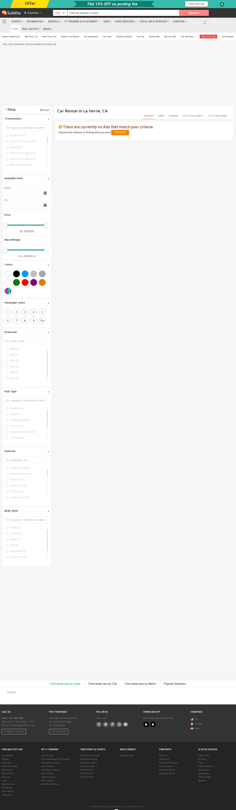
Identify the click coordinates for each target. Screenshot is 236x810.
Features (26, 443)
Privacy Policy (165, 759)
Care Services (124, 21)
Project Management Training (55, 752)
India (195, 721)
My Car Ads (170, 29)
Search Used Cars (11, 29)
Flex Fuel (16, 418)
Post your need (221, 13)
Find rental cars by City (103, 676)
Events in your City (88, 752)
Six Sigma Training (50, 762)
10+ (42, 313)
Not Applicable (20, 412)
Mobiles (202, 773)
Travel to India (126, 748)
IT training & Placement (81, 21)
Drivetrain (26, 324)
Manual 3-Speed (21, 157)
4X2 (14, 370)
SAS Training (47, 773)
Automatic (18, 127)
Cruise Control (20, 489)
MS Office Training (50, 777)
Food (200, 755)
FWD (14, 353)
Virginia (11, 684)
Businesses (203, 762)
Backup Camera (21, 466)
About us (163, 748)
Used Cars (6, 755)
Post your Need (58, 724)
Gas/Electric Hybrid (22, 424)
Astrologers (7, 762)
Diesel (15, 406)
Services (6, 769)
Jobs (106, 21)
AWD (14, 341)
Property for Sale (10, 759)
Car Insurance (91, 29)
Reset (44, 102)
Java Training (47, 759)
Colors (26, 257)
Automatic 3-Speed (23, 133)
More (226, 21)
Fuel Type (26, 384)
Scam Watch (8, 784)
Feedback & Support (14, 724)
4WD (14, 365)
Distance (173, 108)
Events (16, 21)
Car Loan (107, 29)
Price (7, 207)
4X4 (14, 347)
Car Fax (140, 29)
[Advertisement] (80, 70)
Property (202, 752)
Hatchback (18, 543)
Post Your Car (196, 4)
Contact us (164, 752)
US (194, 711)
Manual (16, 139)
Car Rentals (228, 29)
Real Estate (208, 21)
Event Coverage (87, 759)
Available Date (26, 171)
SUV (14, 537)
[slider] (5, 217)
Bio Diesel (17, 430)
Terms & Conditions (168, 755)
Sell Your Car (31, 29)
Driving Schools (124, 29)
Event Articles (86, 762)
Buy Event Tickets (88, 755)
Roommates (35, 21)
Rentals (53, 21)
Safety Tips (7, 787)
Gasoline (16, 400)
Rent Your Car (49, 29)
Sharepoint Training (50, 755)
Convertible (18, 549)
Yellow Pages (204, 769)
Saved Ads (154, 29)
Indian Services (205, 759)
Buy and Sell (7, 766)
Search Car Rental (70, 29)
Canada (197, 716)
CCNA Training (48, 769)
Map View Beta (198, 726)
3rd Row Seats (20, 460)
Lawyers (179, 21)
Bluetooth (17, 472)
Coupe (15, 526)
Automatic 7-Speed (23, 151)
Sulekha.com (5, 22)
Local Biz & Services (153, 21)
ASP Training (47, 766)
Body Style (26, 503)
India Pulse (203, 748)
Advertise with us (167, 762)
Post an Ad (120, 124)
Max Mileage (12, 232)
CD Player (17, 484)
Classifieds (203, 766)
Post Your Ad (208, 29)
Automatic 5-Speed (23, 145)
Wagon (16, 531)
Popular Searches (175, 676)
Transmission (26, 111)
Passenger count (26, 295)
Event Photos (86, 766)
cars (193, 21)
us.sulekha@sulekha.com (21, 718)
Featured (148, 108)
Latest (161, 108)
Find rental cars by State (65, 676)
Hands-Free (18, 478)
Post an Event (86, 769)
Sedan (15, 520)
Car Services (187, 29)
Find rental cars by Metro (141, 676)
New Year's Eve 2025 (90, 748)
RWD (14, 359)
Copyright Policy (166, 766)
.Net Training (47, 748)
